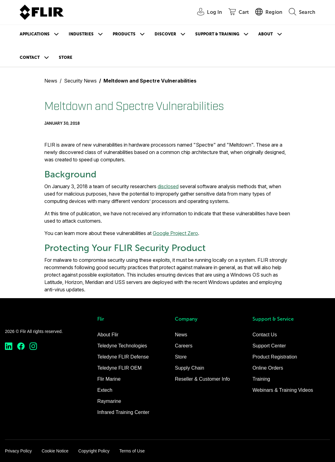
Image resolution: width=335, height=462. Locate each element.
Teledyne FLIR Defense (123, 356)
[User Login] (206, 12)
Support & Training (217, 34)
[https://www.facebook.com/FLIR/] (21, 346)
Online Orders (267, 368)
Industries (81, 34)
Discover (165, 34)
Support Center (269, 345)
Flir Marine (109, 379)
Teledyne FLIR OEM (119, 368)
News (50, 81)
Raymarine (109, 401)
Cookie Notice (55, 450)
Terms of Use (131, 450)
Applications (35, 34)
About (265, 34)
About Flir (107, 334)
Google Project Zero (175, 233)
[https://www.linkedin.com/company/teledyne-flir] (8, 346)
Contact (30, 57)
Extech (104, 390)
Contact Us (264, 334)
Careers (183, 345)
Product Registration (274, 356)
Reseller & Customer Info (202, 379)
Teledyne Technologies (122, 345)
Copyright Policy (93, 450)
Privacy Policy (18, 450)
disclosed (168, 186)
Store (65, 57)
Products (124, 34)
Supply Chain (189, 368)
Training (261, 379)
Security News (80, 81)
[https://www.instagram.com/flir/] (33, 346)
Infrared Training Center (123, 412)
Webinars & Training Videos (282, 390)
